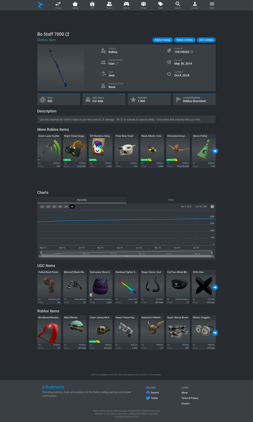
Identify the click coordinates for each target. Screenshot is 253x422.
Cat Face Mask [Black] (179, 272)
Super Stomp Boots (177, 317)
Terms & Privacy (190, 398)
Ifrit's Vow (198, 272)
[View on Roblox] (67, 34)
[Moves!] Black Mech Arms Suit (81, 272)
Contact (186, 403)
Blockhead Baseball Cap (51, 317)
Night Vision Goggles (75, 136)
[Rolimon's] (41, 5)
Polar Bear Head (124, 136)
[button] (162, 39)
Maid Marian (71, 317)
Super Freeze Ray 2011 (128, 317)
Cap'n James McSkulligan (104, 317)
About (185, 392)
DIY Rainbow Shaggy (101, 136)
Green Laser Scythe (48, 136)
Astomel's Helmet (151, 317)
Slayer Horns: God (151, 272)
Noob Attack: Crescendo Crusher (159, 136)
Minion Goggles (201, 317)
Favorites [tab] (82, 199)
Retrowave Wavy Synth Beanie (106, 272)
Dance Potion (200, 136)
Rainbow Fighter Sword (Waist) (132, 272)
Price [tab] (171, 199)
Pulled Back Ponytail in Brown (54, 272)
